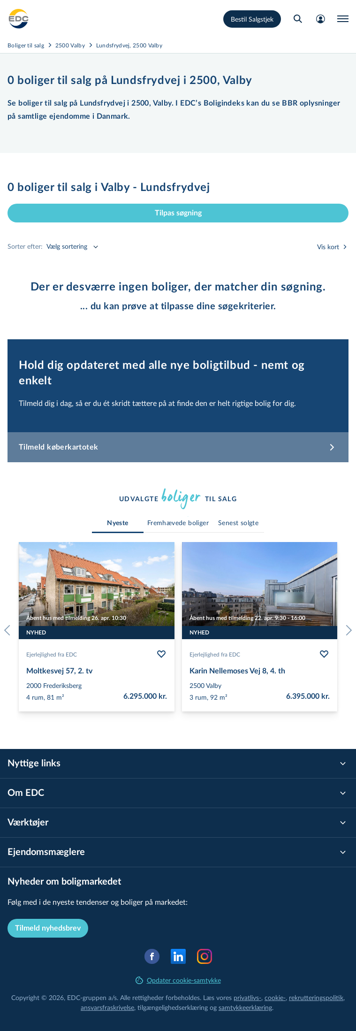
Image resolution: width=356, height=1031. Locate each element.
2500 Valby (70, 45)
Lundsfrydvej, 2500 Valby (129, 45)
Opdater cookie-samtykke (178, 980)
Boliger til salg (26, 45)
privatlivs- (247, 997)
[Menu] (342, 18)
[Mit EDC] (320, 18)
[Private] (19, 19)
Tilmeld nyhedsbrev (48, 928)
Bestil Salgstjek (252, 19)
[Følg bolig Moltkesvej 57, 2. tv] (161, 654)
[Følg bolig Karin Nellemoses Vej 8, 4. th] (324, 654)
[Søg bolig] (297, 18)
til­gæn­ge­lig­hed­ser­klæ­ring (172, 1007)
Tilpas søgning (178, 213)
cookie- (275, 997)
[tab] (118, 523)
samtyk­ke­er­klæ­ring (245, 1007)
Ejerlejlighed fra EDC (51, 654)
